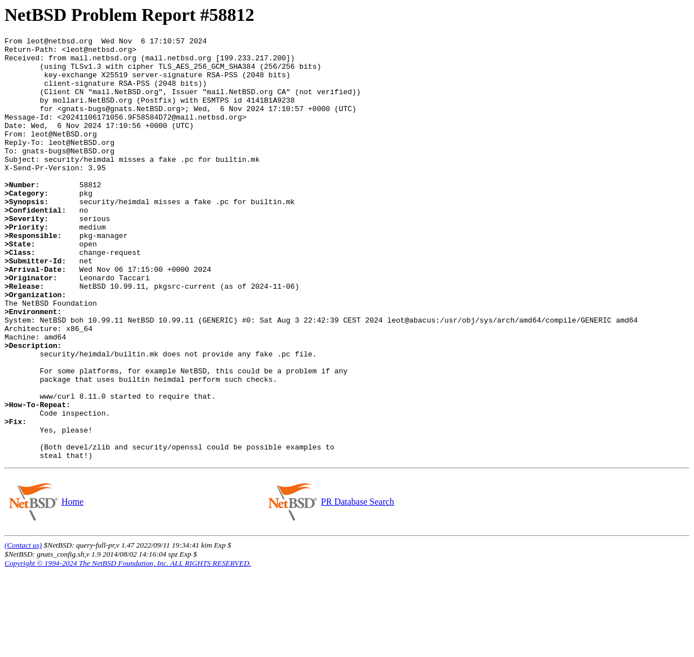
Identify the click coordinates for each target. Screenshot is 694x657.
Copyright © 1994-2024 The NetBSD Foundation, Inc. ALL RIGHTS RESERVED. (128, 647)
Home (72, 586)
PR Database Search (357, 586)
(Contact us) (23, 629)
